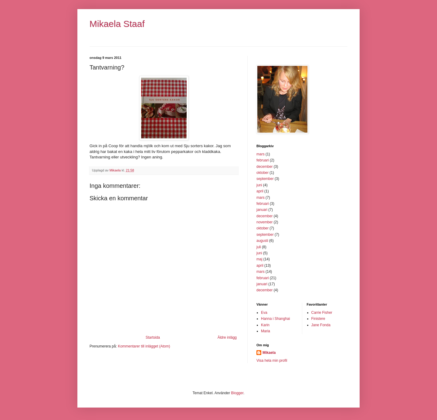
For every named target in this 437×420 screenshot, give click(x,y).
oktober (262, 173)
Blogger (237, 393)
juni (259, 185)
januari (261, 210)
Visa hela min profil (271, 360)
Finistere (318, 319)
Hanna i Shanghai (275, 319)
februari (262, 160)
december (264, 166)
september (265, 179)
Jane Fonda (320, 325)
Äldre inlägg (227, 337)
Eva (264, 312)
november (264, 222)
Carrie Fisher (321, 312)
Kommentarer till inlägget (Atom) (144, 346)
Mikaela (269, 353)
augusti (262, 241)
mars (260, 154)
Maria (265, 331)
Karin (265, 325)
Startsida (153, 337)
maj (259, 259)
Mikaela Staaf (117, 24)
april (259, 191)
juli (258, 247)
